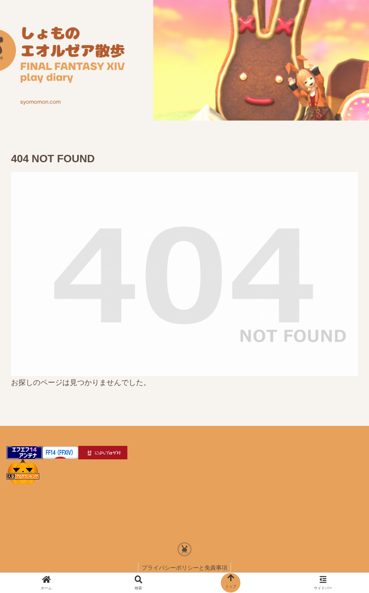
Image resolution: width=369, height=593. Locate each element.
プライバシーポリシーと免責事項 (184, 567)
